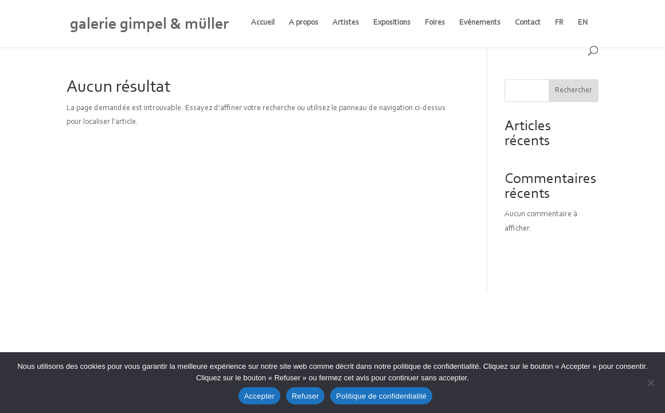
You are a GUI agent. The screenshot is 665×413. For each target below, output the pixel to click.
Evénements (479, 23)
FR (559, 23)
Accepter (259, 396)
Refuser (305, 396)
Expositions (391, 23)
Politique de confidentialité (381, 396)
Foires (435, 23)
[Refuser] (650, 382)
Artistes (345, 23)
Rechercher (573, 91)
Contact (528, 23)
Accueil (263, 23)
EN (583, 23)
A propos (303, 23)
